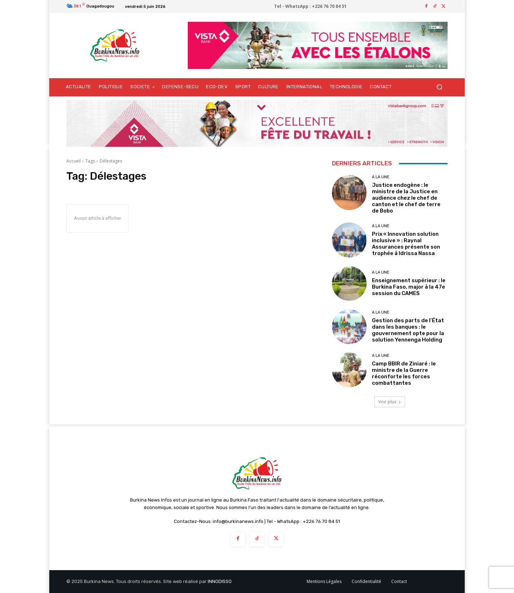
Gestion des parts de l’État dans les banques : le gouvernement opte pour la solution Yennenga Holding (408, 330)
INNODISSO (220, 581)
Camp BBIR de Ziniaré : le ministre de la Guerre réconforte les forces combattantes (404, 373)
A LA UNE (380, 177)
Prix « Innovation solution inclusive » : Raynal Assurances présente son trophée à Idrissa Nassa (406, 243)
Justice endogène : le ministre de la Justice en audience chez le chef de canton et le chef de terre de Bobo (406, 198)
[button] (439, 87)
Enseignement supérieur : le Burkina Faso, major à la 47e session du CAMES (408, 286)
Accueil (73, 161)
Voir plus (389, 402)
